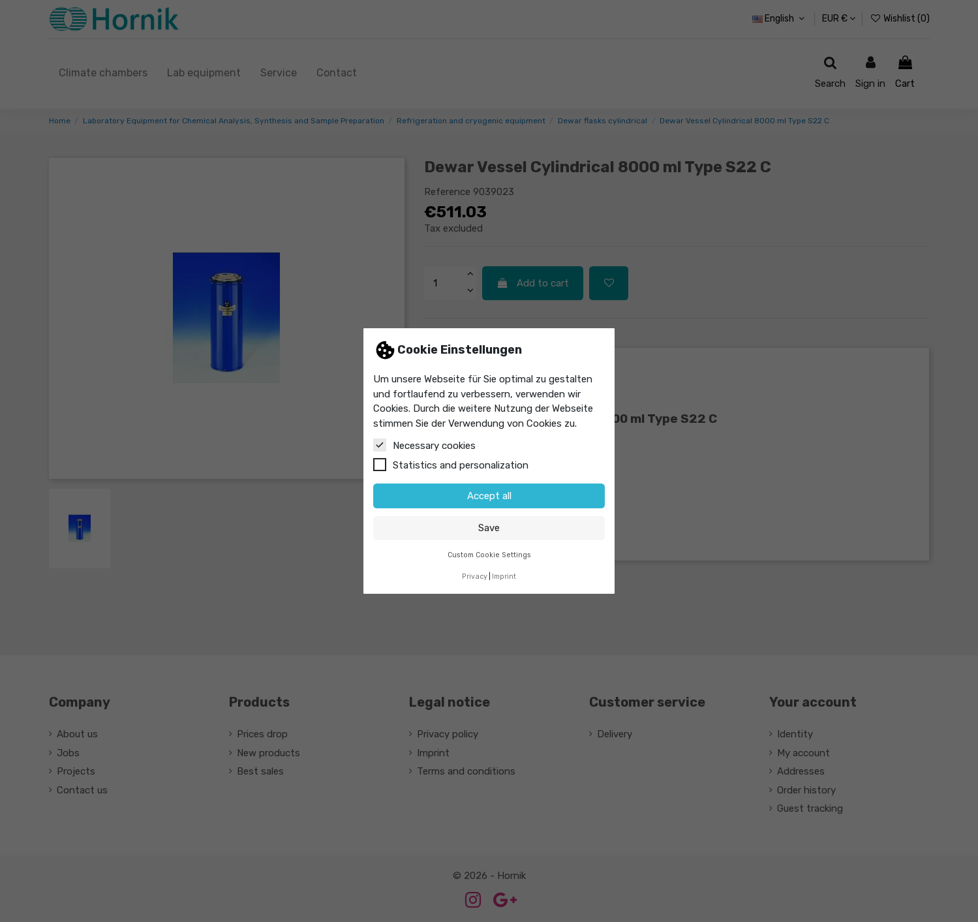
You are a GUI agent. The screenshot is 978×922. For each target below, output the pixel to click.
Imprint (504, 576)
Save (489, 528)
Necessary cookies (424, 445)
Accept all (489, 496)
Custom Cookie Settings (489, 555)
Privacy (474, 576)
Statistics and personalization (450, 464)
